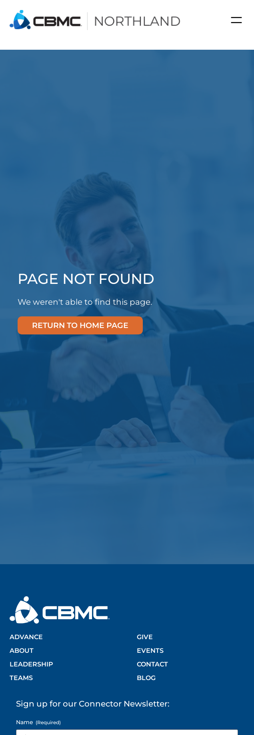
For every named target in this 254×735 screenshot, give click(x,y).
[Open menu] (236, 20)
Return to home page (80, 325)
